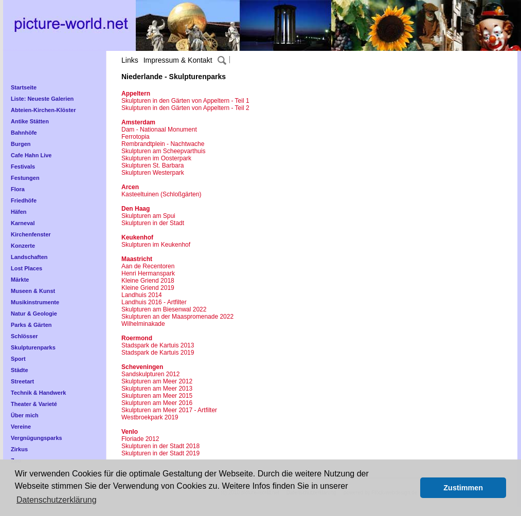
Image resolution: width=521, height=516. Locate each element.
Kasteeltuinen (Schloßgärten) (161, 194)
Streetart (22, 381)
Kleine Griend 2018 (147, 280)
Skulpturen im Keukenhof (155, 244)
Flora (18, 189)
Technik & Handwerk (38, 393)
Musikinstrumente (35, 302)
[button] (410, 488)
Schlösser (24, 336)
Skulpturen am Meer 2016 (156, 403)
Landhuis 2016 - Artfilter (154, 302)
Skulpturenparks (33, 347)
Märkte (20, 280)
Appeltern (135, 93)
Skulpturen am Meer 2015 (156, 395)
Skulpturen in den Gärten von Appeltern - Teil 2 (185, 108)
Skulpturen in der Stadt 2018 (160, 446)
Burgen (21, 144)
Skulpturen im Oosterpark (156, 158)
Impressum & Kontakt (177, 60)
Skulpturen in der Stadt (152, 223)
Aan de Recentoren (147, 266)
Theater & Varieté (34, 404)
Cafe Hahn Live (31, 155)
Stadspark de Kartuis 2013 (157, 345)
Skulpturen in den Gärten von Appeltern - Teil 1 (185, 100)
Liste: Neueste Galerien (42, 99)
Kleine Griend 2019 (147, 287)
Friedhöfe (24, 200)
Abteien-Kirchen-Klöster (43, 110)
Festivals (23, 166)
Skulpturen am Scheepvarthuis (163, 151)
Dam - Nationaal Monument (159, 129)
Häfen (19, 212)
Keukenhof (137, 237)
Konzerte (23, 246)
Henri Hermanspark (148, 273)
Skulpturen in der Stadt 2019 (160, 453)
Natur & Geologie (34, 313)
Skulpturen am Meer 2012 (156, 381)
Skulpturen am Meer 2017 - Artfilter (169, 410)
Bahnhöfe (24, 133)
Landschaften (29, 257)
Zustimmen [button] (463, 488)
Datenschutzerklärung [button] (56, 499)
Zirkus (19, 449)
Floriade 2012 (140, 439)
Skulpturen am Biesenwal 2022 (163, 309)
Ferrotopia (135, 136)
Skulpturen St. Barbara (152, 165)
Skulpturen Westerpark (152, 172)
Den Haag (135, 208)
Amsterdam (138, 122)
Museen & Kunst (33, 291)
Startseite (24, 87)
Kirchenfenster (31, 234)
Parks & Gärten (31, 325)
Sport (18, 359)
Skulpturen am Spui (148, 215)
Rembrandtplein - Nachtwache (162, 144)
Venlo (129, 431)
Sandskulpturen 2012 (150, 374)
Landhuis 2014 (141, 295)
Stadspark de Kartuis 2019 (157, 352)
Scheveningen (142, 367)
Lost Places (26, 268)
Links (129, 60)
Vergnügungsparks (36, 438)
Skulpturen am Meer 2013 (156, 388)
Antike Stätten (30, 121)
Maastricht (136, 259)
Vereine (21, 426)
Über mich (25, 415)
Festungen (25, 178)
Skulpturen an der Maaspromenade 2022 (177, 316)
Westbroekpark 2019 (149, 417)
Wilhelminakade (143, 323)
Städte (19, 370)
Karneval (22, 223)
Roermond (136, 338)
